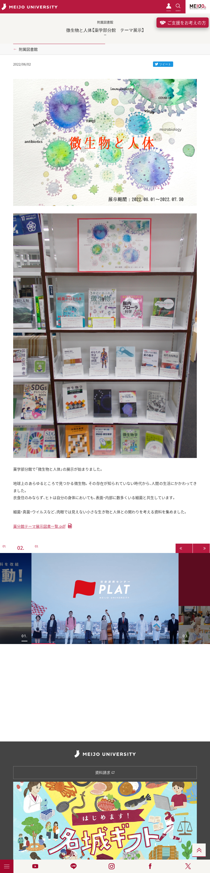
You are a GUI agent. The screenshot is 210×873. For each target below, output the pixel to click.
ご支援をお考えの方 (182, 22)
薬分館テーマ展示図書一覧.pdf (39, 526)
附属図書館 (28, 49)
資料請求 (105, 772)
